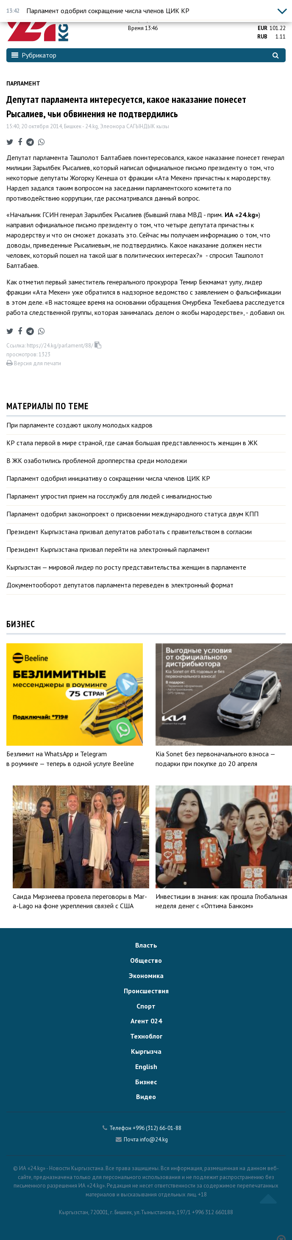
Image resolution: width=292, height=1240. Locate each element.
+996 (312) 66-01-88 (157, 1128)
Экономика (146, 975)
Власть (146, 945)
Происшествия (146, 990)
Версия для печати (33, 363)
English (146, 1066)
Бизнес (146, 1081)
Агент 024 (146, 1021)
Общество (146, 960)
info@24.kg (154, 1139)
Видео (146, 1096)
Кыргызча (146, 1051)
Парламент (23, 83)
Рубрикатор (33, 55)
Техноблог (146, 1036)
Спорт (146, 1006)
